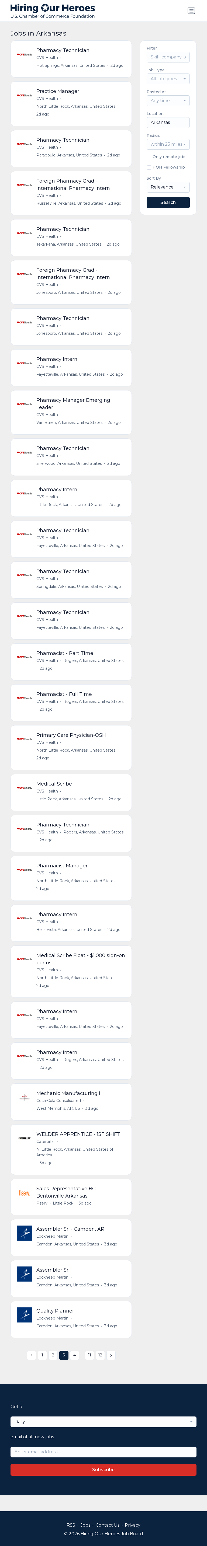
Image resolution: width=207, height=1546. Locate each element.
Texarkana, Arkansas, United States (69, 246)
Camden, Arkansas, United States (68, 1258)
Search (168, 202)
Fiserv (42, 1217)
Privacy (132, 1525)
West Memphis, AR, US (58, 1121)
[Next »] (111, 1371)
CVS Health (47, 57)
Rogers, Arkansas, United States (94, 668)
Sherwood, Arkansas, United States (69, 468)
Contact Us (107, 1525)
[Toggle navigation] (191, 11)
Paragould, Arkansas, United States (69, 156)
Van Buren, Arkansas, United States (70, 427)
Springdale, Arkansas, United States (70, 593)
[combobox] (168, 79)
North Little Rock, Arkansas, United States (76, 107)
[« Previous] (31, 1371)
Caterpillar (46, 1155)
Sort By (154, 178)
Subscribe (103, 1485)
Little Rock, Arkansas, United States (70, 510)
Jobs (85, 1525)
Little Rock (63, 1217)
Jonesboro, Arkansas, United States (70, 295)
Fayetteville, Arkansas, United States (71, 378)
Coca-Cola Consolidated (59, 1113)
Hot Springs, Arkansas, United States (71, 65)
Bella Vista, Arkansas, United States (69, 940)
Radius (153, 135)
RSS (71, 1525)
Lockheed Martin (53, 1250)
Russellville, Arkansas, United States (70, 205)
